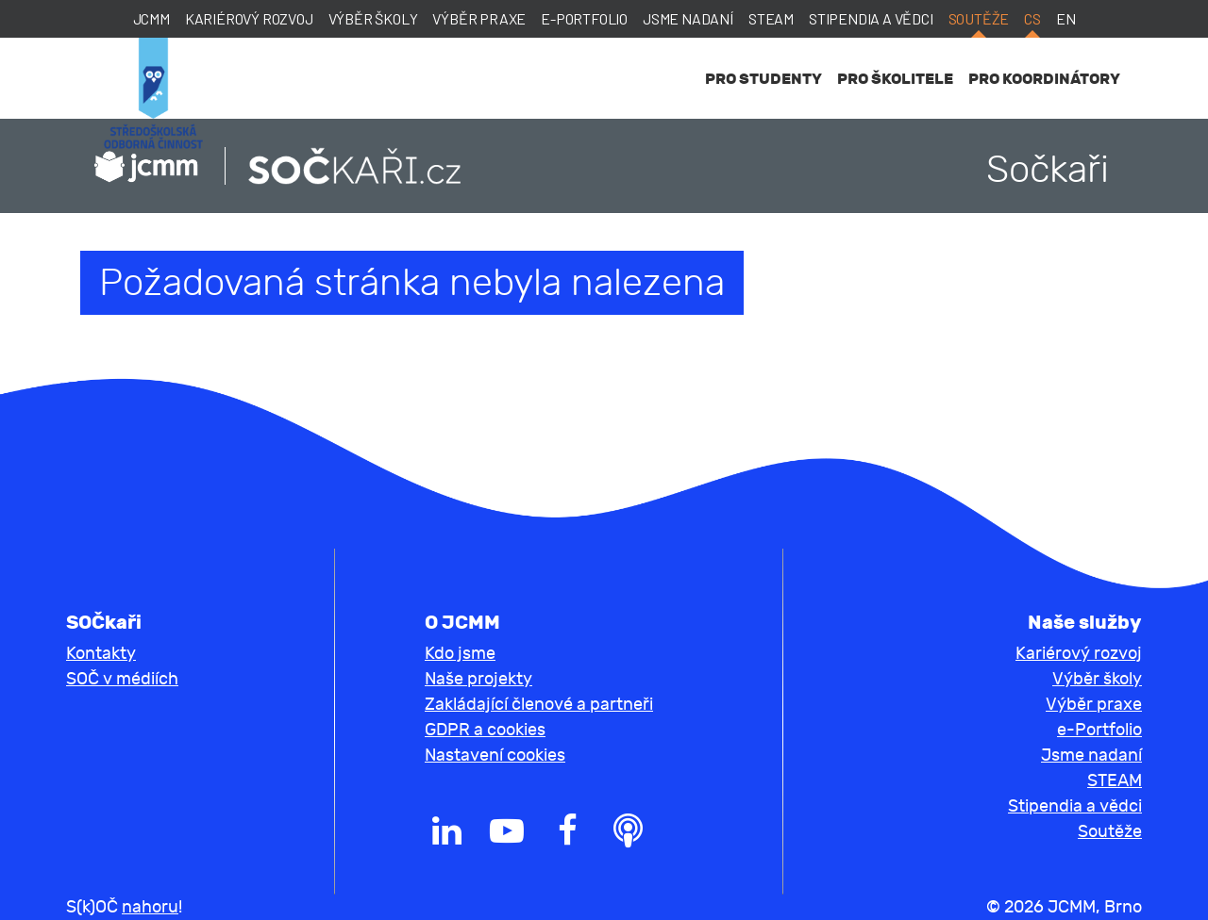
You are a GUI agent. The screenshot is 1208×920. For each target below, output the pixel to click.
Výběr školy (373, 18)
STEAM (771, 18)
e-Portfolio (584, 18)
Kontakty (101, 654)
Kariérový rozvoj (249, 18)
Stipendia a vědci (871, 18)
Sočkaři (1047, 169)
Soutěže (979, 18)
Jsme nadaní (688, 18)
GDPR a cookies (485, 730)
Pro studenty (763, 79)
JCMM (151, 18)
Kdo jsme (460, 654)
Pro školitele (895, 79)
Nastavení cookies (495, 755)
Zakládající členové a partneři (539, 705)
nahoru (150, 907)
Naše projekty (478, 679)
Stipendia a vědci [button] (1075, 806)
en (1066, 18)
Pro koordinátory (1044, 79)
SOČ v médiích (122, 679)
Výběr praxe (479, 18)
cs (1032, 18)
